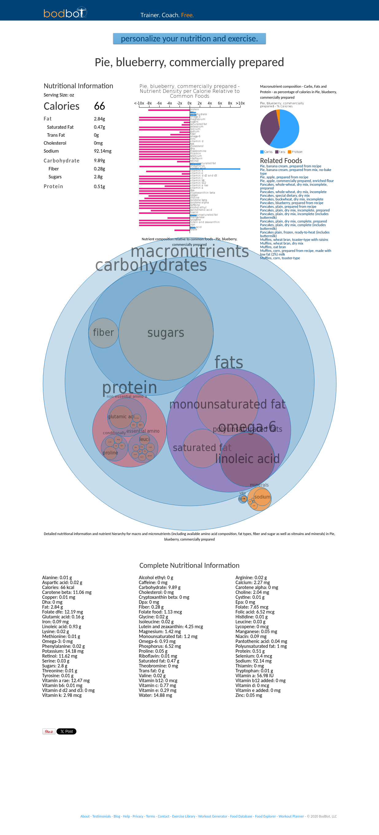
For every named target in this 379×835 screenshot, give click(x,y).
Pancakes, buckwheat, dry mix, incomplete (291, 199)
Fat (48, 118)
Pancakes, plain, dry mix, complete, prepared (293, 221)
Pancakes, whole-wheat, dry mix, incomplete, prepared (294, 186)
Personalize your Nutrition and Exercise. (189, 38)
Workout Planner (291, 816)
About (85, 816)
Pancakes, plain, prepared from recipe (288, 206)
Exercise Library (183, 816)
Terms (150, 816)
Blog (117, 816)
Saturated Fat (60, 127)
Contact (163, 816)
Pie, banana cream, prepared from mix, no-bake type (295, 172)
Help (126, 816)
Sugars (55, 177)
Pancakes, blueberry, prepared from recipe (291, 203)
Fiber (54, 169)
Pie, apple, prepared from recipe (284, 177)
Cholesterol (55, 143)
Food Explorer (265, 816)
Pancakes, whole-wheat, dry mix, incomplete (293, 192)
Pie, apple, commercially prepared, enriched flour (297, 181)
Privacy (138, 816)
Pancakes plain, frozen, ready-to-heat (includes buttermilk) (295, 234)
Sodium (51, 151)
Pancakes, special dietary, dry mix (285, 195)
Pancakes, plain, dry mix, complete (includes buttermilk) (293, 227)
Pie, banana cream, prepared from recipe (290, 166)
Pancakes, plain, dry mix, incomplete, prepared (295, 210)
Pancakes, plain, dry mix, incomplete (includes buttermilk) (294, 216)
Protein (54, 186)
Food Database (241, 816)
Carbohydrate (62, 160)
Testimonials (101, 816)
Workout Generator (212, 816)
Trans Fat (56, 135)
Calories (62, 106)
